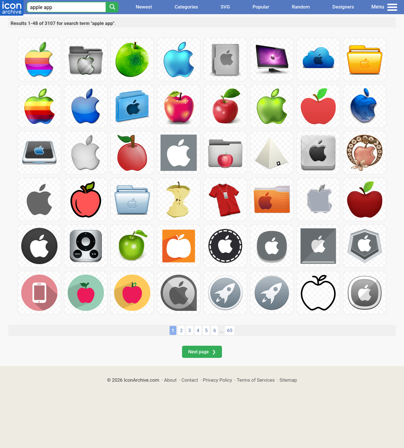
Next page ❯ (202, 351)
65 (229, 330)
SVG (225, 7)
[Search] (112, 7)
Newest (144, 7)
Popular (261, 7)
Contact (189, 380)
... (221, 331)
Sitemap (288, 380)
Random (301, 7)
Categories (186, 7)
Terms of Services (256, 380)
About (170, 380)
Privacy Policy (217, 380)
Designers (343, 7)
